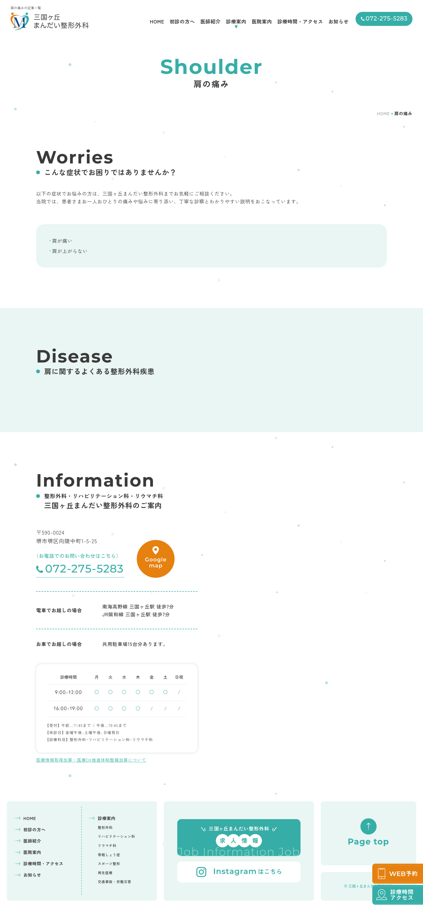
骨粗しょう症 (109, 854)
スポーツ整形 (109, 863)
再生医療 (105, 872)
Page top (368, 832)
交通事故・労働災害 (114, 881)
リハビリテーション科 (116, 836)
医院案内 (262, 21)
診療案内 (236, 21)
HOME (157, 21)
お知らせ (338, 21)
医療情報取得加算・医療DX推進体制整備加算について (91, 760)
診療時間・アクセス (300, 21)
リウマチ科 (107, 845)
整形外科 (105, 827)
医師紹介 (210, 21)
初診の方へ (182, 21)
